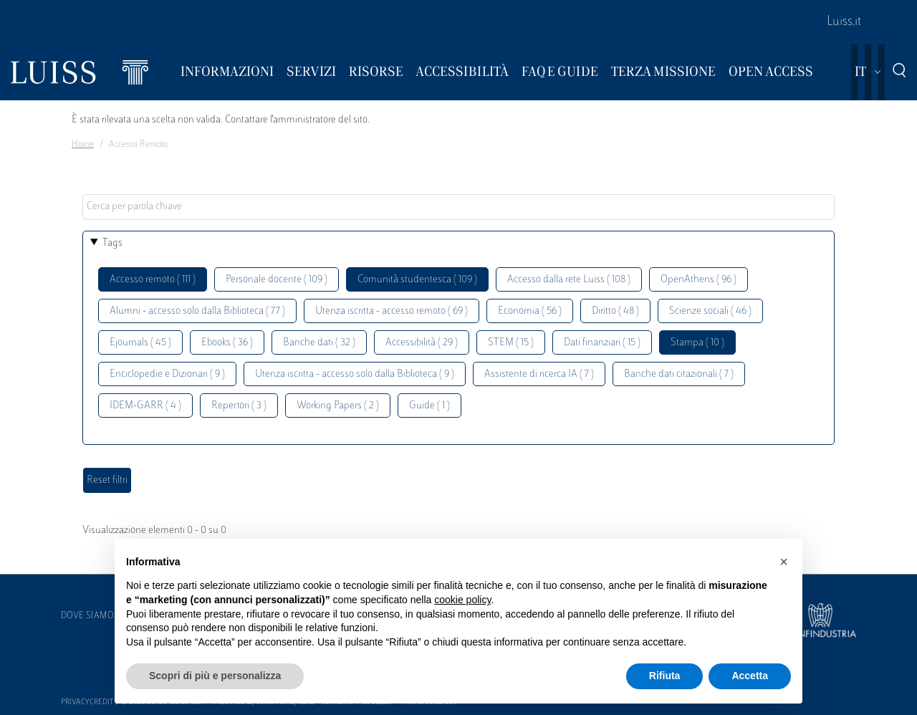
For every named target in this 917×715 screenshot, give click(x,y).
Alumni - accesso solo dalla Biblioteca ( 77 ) (197, 311)
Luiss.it (844, 22)
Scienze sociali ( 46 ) (710, 311)
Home (83, 144)
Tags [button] (112, 243)
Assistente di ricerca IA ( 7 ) (539, 374)
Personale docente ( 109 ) (276, 279)
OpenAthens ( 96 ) (698, 279)
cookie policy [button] (462, 599)
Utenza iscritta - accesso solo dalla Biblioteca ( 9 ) (354, 374)
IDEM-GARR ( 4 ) (145, 405)
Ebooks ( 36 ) (227, 342)
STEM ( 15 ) (511, 342)
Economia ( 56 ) (530, 311)
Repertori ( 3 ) (239, 405)
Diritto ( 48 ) (615, 311)
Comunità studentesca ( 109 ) (417, 279)
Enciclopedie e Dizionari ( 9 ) (167, 374)
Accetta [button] (749, 675)
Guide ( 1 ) (429, 405)
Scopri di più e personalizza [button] (215, 675)
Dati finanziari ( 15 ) (602, 342)
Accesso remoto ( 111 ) (153, 279)
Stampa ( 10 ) (697, 342)
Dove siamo (87, 616)
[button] (783, 561)
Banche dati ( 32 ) (319, 342)
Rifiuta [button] (665, 675)
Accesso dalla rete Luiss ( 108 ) (568, 279)
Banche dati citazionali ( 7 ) (679, 374)
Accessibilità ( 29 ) (421, 342)
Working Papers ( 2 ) (338, 405)
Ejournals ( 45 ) (140, 342)
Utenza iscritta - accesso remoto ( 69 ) (391, 311)
